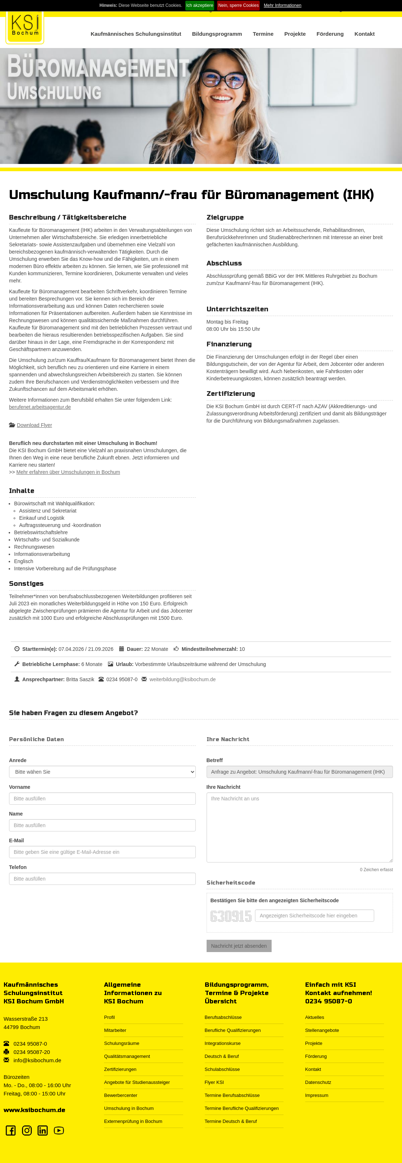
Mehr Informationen (282, 5)
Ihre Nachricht (224, 787)
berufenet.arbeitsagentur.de (40, 407)
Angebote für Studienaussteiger (137, 1082)
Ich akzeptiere (199, 5)
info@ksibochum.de (37, 1060)
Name (16, 814)
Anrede (17, 760)
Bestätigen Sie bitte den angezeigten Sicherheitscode (275, 900)
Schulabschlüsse (222, 1069)
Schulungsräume (121, 1043)
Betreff (215, 760)
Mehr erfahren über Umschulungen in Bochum (68, 472)
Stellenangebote (322, 1030)
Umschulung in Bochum (129, 1108)
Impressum (316, 1095)
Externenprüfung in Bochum (133, 1121)
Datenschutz (318, 1082)
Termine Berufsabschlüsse (232, 1095)
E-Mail (16, 840)
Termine (263, 34)
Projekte (295, 34)
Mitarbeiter (115, 1030)
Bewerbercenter (120, 1095)
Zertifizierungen (120, 1069)
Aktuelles (314, 1017)
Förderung (330, 34)
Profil (109, 1017)
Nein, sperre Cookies (238, 5)
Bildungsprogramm (217, 34)
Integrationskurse (223, 1043)
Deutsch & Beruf (222, 1056)
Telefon (18, 867)
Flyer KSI (214, 1082)
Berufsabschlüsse (223, 1017)
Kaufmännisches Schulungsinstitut (136, 34)
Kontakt (365, 34)
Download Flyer (34, 425)
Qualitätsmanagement (127, 1056)
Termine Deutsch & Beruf (231, 1121)
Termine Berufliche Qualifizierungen (242, 1108)
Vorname (19, 787)
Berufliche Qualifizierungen (233, 1030)
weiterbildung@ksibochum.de (183, 679)
